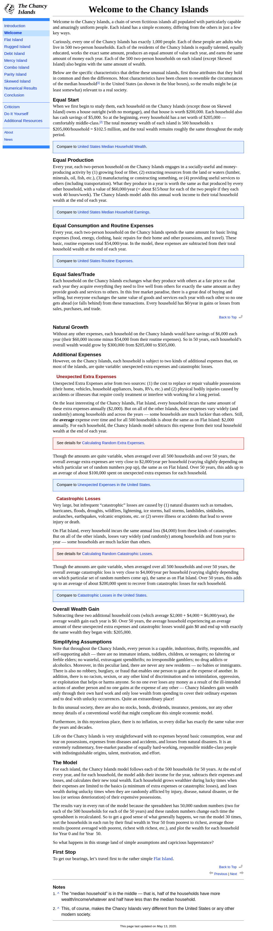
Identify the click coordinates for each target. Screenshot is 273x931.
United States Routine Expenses (105, 261)
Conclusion (14, 95)
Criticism (12, 106)
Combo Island (16, 67)
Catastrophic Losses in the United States (112, 595)
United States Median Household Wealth (112, 146)
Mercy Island (15, 60)
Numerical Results (20, 88)
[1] (98, 83)
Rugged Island (17, 46)
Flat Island (13, 39)
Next (237, 874)
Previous (218, 874)
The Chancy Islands (32, 9)
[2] (100, 122)
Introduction (14, 25)
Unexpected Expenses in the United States (114, 485)
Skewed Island (17, 81)
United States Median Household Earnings (113, 212)
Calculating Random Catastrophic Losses (117, 554)
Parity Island (15, 74)
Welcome (13, 32)
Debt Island (14, 53)
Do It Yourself (16, 113)
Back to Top (231, 317)
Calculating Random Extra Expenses (113, 443)
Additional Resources (23, 120)
